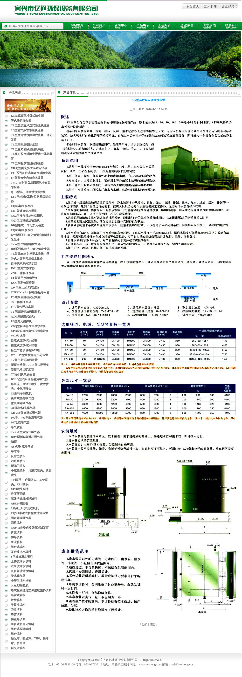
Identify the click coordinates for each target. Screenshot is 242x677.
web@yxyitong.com (182, 664)
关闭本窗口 (148, 624)
